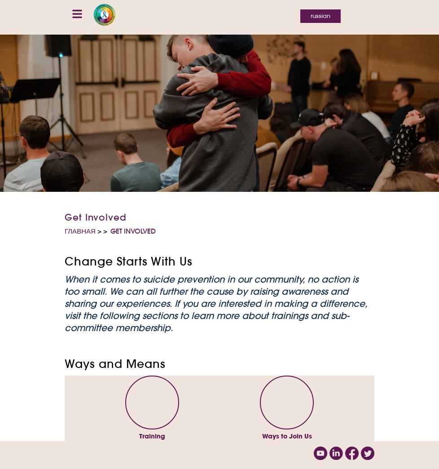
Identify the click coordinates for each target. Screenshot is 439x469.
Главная (80, 231)
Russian (320, 16)
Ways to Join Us (287, 436)
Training (152, 436)
